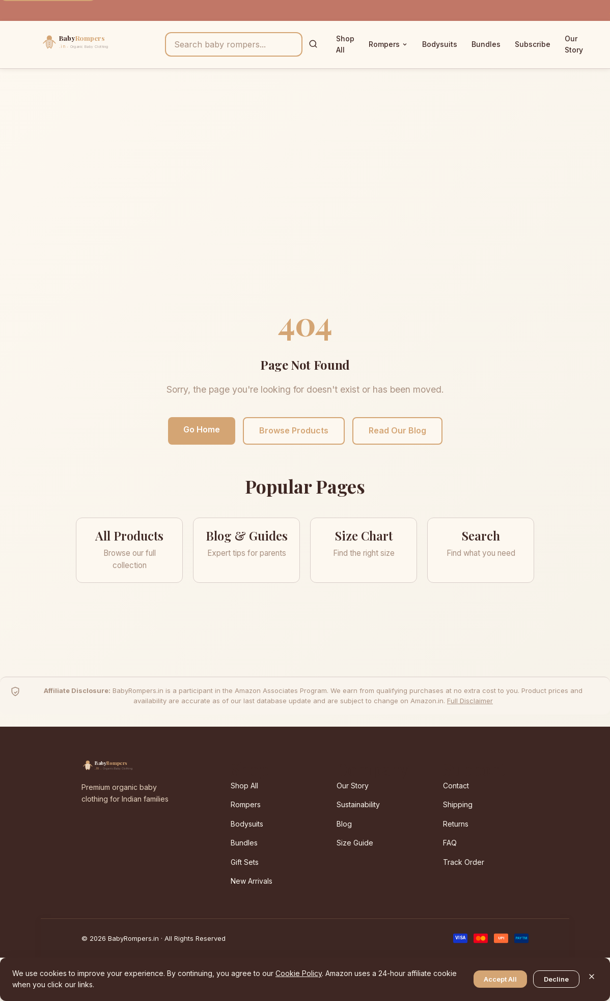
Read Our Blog (397, 430)
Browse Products (293, 430)
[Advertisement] (305, 196)
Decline (556, 979)
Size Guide (355, 842)
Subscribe (532, 44)
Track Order (463, 862)
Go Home (201, 429)
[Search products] (233, 44)
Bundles (486, 44)
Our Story (574, 44)
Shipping (458, 804)
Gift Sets (245, 862)
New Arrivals (251, 881)
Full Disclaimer (470, 701)
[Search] (313, 44)
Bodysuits (439, 44)
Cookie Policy (298, 973)
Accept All (500, 979)
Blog (344, 823)
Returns (455, 823)
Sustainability (358, 804)
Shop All (345, 44)
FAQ (450, 842)
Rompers (388, 44)
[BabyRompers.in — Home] (97, 44)
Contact (456, 785)
